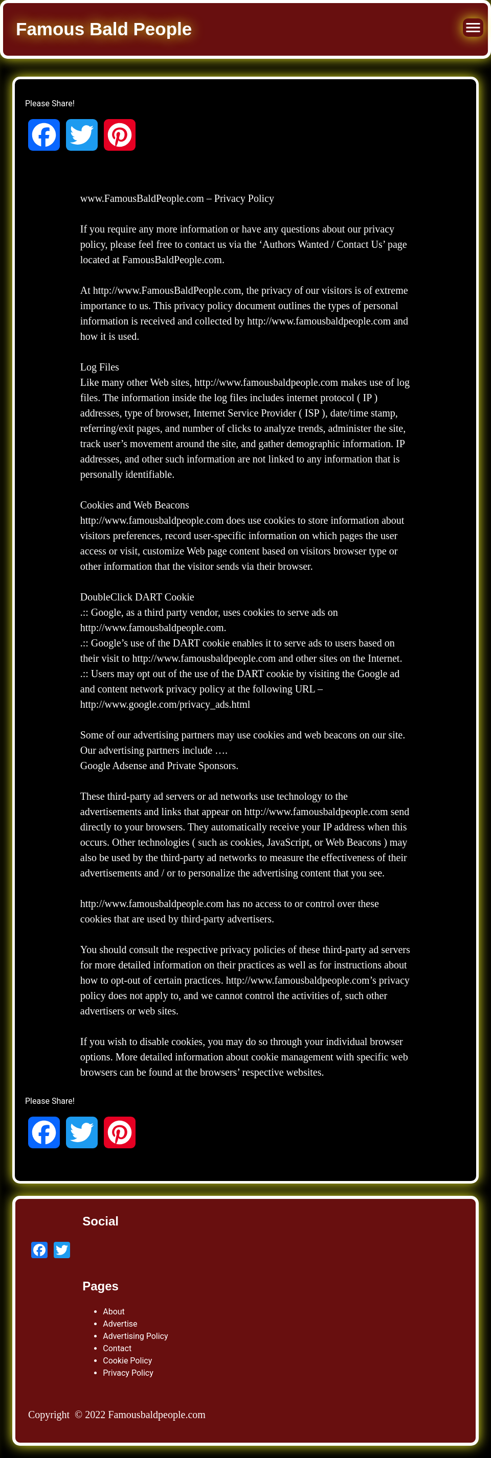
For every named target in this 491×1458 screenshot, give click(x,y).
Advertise (120, 1324)
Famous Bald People (104, 29)
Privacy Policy (128, 1373)
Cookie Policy (127, 1361)
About (114, 1311)
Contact (117, 1348)
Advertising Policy (135, 1336)
